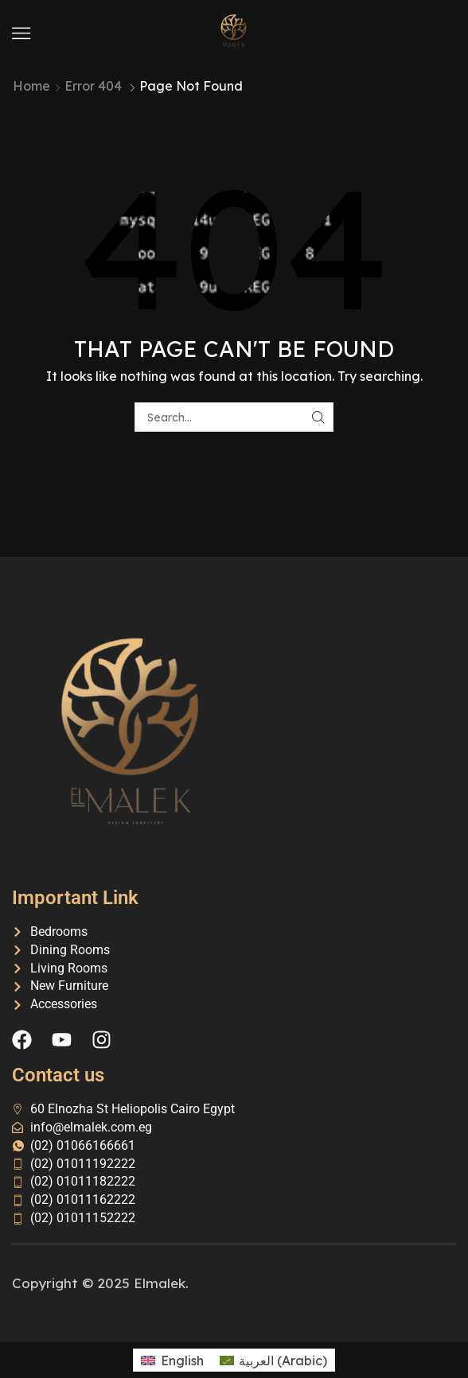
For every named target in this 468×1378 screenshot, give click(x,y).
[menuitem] (172, 1360)
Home (31, 86)
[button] (21, 33)
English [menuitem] (182, 1360)
